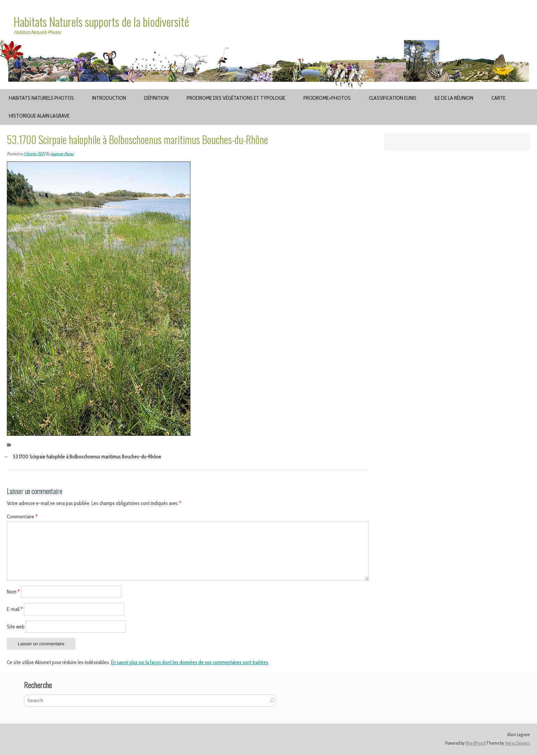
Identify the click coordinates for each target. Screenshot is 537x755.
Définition (156, 98)
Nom (13, 592)
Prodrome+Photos (327, 98)
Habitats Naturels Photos (41, 98)
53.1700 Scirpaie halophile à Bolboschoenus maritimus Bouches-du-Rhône (87, 457)
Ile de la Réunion (454, 98)
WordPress (474, 743)
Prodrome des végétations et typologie (236, 98)
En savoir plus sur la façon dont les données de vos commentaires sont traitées (189, 662)
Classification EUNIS (392, 98)
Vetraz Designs (517, 743)
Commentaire (22, 517)
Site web (16, 626)
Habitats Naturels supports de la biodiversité (101, 21)
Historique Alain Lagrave (39, 115)
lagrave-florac (62, 153)
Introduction (109, 98)
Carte (498, 98)
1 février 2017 (34, 153)
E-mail (15, 609)
